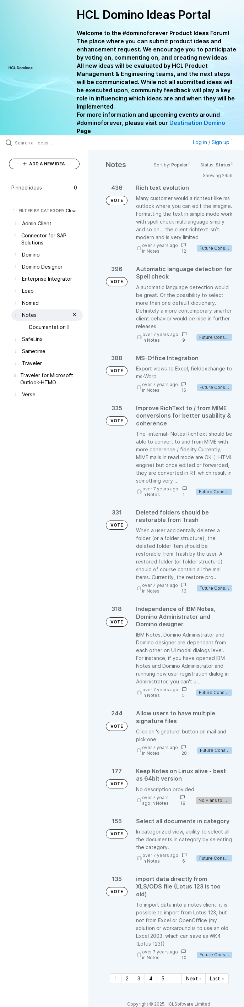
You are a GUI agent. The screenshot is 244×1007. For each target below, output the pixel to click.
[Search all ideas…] (48, 142)
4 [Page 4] (150, 978)
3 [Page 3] (138, 978)
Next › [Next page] (193, 978)
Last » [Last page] (217, 978)
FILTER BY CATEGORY (38, 210)
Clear (71, 210)
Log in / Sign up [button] (213, 142)
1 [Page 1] (115, 978)
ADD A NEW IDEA (44, 163)
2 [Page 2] (127, 978)
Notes (153, 251)
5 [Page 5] (162, 978)
